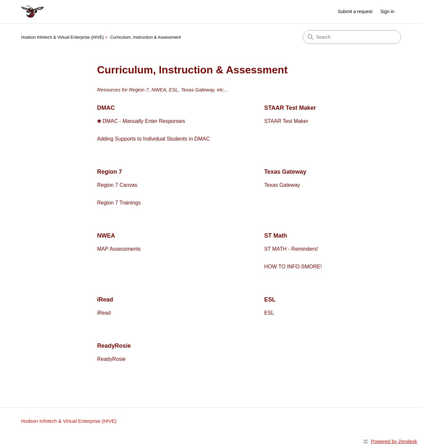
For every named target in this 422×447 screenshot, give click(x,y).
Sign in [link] (387, 11)
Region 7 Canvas (117, 185)
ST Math (275, 235)
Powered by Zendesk (394, 441)
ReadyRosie (114, 345)
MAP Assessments (119, 249)
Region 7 (109, 171)
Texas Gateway (285, 171)
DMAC (106, 108)
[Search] (352, 37)
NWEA (106, 235)
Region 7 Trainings (119, 202)
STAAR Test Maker (290, 108)
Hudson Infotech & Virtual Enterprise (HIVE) (62, 37)
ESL (270, 299)
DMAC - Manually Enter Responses (143, 121)
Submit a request (355, 11)
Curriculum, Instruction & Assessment (145, 37)
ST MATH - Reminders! (291, 249)
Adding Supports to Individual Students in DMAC (153, 139)
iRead (105, 299)
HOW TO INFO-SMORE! (293, 266)
